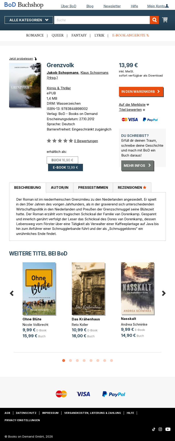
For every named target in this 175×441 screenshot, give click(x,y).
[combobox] (106, 20)
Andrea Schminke (134, 324)
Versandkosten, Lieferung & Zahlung (92, 412)
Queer (58, 35)
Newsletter (112, 6)
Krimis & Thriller (59, 88)
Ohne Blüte (32, 319)
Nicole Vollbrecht (35, 325)
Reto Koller (80, 325)
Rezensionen (132, 187)
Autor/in (59, 187)
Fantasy (79, 35)
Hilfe (134, 6)
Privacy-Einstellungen (22, 420)
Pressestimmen (93, 187)
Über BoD (68, 6)
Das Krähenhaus (86, 319)
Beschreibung (27, 187)
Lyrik (99, 35)
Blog (89, 6)
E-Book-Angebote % (130, 35)
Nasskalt (128, 318)
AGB (7, 412)
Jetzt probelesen (21, 58)
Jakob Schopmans (63, 72)
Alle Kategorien (28, 20)
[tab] (27, 188)
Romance (35, 35)
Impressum (50, 412)
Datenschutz (26, 412)
